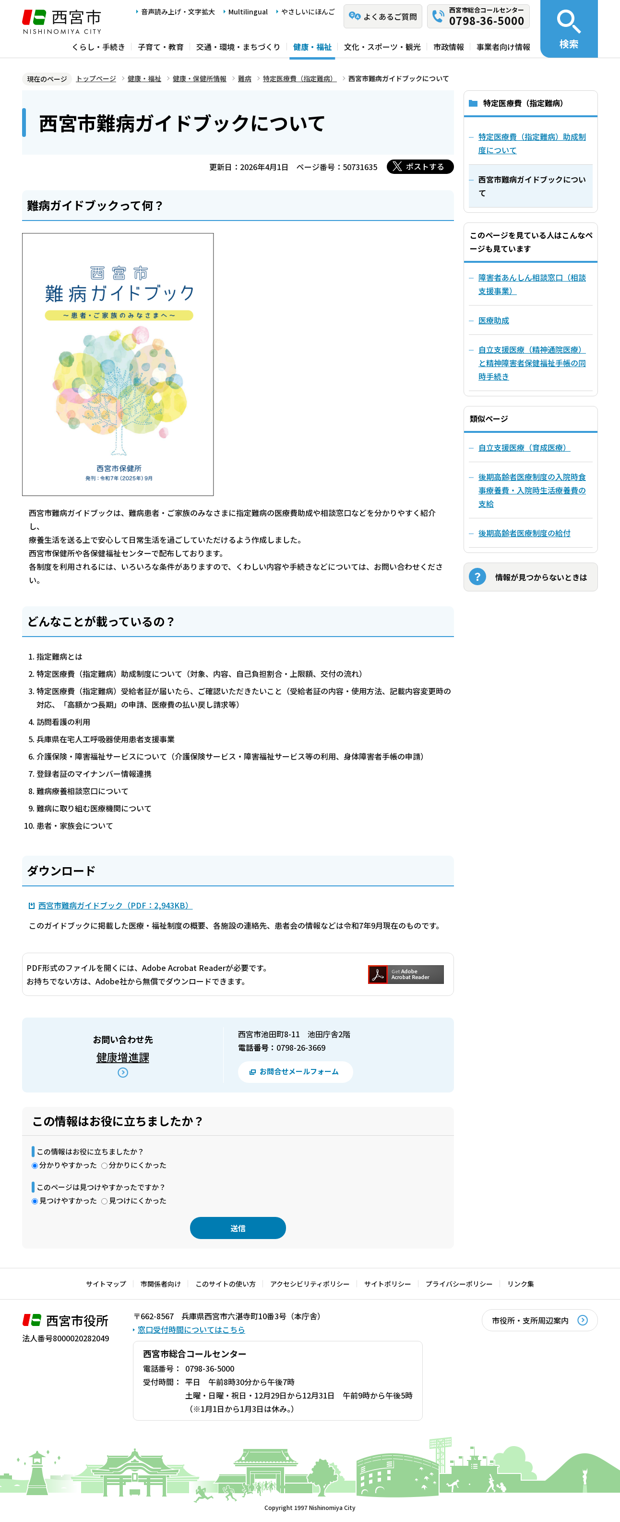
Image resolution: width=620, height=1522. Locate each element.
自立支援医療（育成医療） (524, 447)
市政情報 (448, 46)
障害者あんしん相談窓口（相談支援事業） (532, 283)
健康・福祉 (312, 46)
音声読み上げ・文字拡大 (178, 11)
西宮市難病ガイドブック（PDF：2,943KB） (115, 905)
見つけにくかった (138, 1200)
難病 (244, 78)
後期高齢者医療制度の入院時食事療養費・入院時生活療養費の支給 (532, 490)
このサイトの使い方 (225, 1284)
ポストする (425, 166)
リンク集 (520, 1284)
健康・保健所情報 (200, 78)
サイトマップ (106, 1284)
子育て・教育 (161, 46)
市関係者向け (161, 1284)
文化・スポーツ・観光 (382, 46)
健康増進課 (122, 1056)
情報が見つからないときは (541, 577)
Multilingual (248, 11)
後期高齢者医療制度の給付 (524, 533)
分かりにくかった (138, 1165)
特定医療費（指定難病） (300, 78)
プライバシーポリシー (459, 1284)
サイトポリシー (387, 1284)
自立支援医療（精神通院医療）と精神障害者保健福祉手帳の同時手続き (532, 363)
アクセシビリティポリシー (310, 1284)
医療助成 (493, 320)
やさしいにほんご (308, 11)
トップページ (96, 78)
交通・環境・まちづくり (238, 46)
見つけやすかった (68, 1200)
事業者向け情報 (503, 46)
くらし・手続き (98, 46)
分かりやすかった (68, 1165)
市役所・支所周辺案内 (530, 1320)
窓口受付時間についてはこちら (191, 1329)
